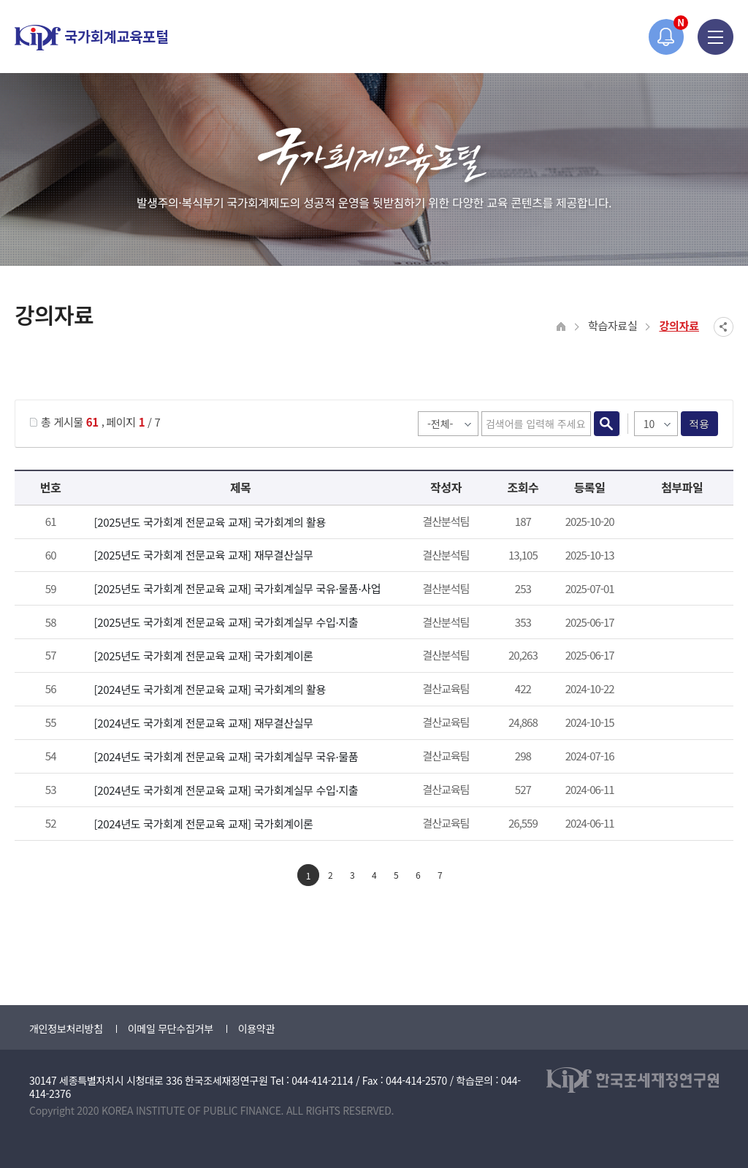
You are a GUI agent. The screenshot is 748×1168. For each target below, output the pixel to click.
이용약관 (256, 1028)
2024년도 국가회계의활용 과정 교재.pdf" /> (679, 690)
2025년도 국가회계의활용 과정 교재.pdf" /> (679, 523)
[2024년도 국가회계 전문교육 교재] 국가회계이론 (203, 823)
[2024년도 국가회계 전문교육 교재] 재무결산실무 (203, 722)
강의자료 (679, 325)
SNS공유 (723, 327)
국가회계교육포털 (91, 37)
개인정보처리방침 (66, 1028)
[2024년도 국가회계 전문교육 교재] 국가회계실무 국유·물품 (226, 756)
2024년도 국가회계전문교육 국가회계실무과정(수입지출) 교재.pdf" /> (679, 791)
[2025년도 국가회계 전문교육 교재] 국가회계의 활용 (210, 522)
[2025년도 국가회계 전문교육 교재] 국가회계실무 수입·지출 (226, 622)
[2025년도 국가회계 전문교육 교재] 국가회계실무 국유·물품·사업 (237, 588)
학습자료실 (613, 325)
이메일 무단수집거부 (170, 1028)
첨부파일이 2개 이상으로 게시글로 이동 (679, 556)
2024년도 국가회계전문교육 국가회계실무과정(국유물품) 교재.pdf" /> (679, 757)
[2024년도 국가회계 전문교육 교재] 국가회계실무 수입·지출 (226, 790)
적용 (699, 424)
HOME (561, 327)
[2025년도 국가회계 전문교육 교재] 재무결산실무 (203, 554)
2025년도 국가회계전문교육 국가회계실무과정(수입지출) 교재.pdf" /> (679, 623)
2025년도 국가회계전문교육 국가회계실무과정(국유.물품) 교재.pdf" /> (679, 589)
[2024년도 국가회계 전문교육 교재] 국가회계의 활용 (210, 689)
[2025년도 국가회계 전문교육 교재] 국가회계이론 (203, 655)
